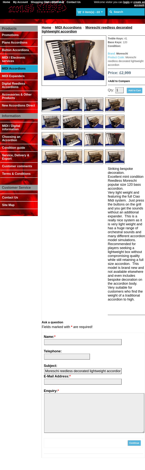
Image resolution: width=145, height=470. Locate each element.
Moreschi (122, 53)
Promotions (10, 35)
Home (6, 2)
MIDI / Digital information (11, 127)
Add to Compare (119, 81)
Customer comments (17, 166)
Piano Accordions (14, 42)
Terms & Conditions (16, 173)
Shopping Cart (40, 2)
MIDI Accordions (14, 68)
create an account (139, 4)
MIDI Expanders (13, 76)
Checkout (58, 2)
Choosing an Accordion (11, 138)
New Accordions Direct (18, 105)
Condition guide (13, 147)
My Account (20, 2)
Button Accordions (15, 50)
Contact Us (74, 2)
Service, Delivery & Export (15, 157)
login (126, 2)
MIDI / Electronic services (13, 59)
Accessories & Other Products (17, 96)
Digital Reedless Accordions (13, 85)
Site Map (8, 205)
